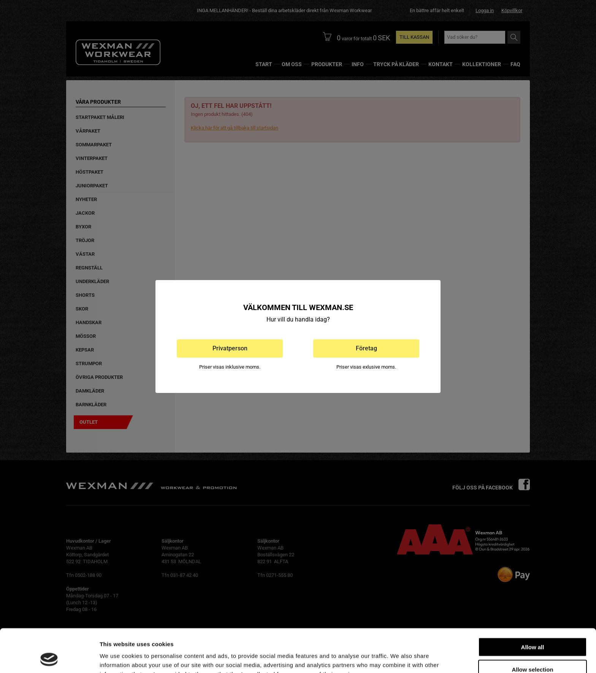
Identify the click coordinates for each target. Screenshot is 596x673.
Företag (366, 348)
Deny (533, 651)
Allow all (532, 606)
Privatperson (229, 348)
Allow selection (532, 628)
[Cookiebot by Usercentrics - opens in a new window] (49, 658)
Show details (399, 658)
